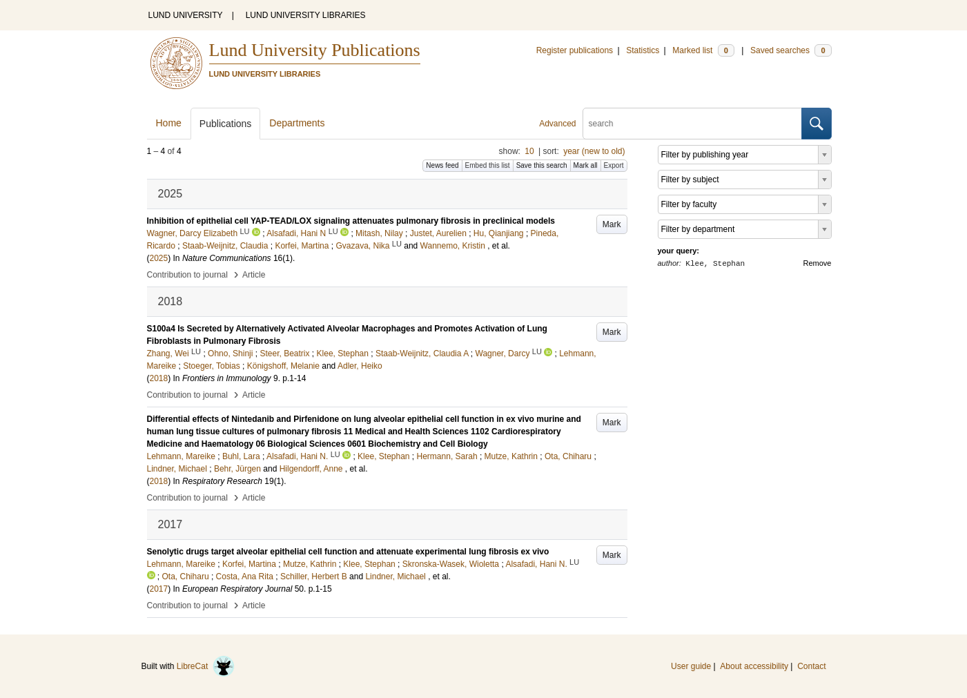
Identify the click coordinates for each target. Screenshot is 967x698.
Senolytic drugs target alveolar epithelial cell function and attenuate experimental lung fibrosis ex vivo (348, 551)
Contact (811, 666)
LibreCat (206, 666)
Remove (817, 263)
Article (253, 275)
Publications (225, 123)
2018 (159, 378)
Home (169, 122)
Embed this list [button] (487, 165)
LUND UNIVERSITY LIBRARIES (306, 15)
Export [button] (614, 165)
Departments (296, 122)
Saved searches (791, 50)
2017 (159, 589)
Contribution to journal (187, 275)
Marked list (703, 50)
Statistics (642, 50)
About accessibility (754, 666)
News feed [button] (442, 165)
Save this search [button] (541, 165)
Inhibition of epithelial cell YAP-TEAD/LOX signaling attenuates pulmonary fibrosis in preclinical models (351, 221)
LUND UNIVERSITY (185, 15)
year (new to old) (594, 151)
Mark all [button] (586, 165)
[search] (692, 123)
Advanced (557, 123)
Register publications (574, 50)
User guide (691, 666)
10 (529, 151)
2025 (159, 258)
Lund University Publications (314, 50)
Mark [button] (612, 224)
